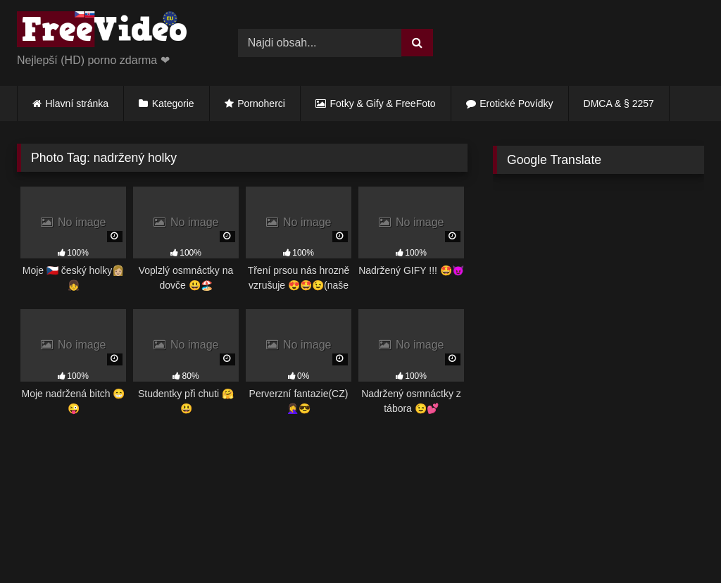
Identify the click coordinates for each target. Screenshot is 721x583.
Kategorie (173, 103)
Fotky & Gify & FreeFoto (383, 103)
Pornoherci (261, 103)
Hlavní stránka (77, 103)
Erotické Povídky (516, 103)
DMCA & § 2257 (619, 103)
